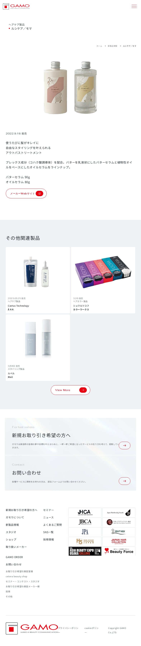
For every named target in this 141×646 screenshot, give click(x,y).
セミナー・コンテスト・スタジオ (23, 581)
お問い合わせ (14, 564)
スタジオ (11, 532)
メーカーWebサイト (26, 193)
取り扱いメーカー (16, 547)
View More (71, 390)
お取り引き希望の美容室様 (19, 571)
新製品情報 (112, 46)
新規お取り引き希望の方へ (21, 510)
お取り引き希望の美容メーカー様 (23, 586)
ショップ (11, 539)
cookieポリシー (91, 630)
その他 (9, 596)
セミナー (48, 510)
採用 (8, 591)
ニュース (48, 517)
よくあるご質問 (52, 524)
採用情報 (48, 539)
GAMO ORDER (14, 557)
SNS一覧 (48, 532)
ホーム (99, 46)
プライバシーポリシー (68, 630)
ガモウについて (15, 517)
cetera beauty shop (16, 576)
